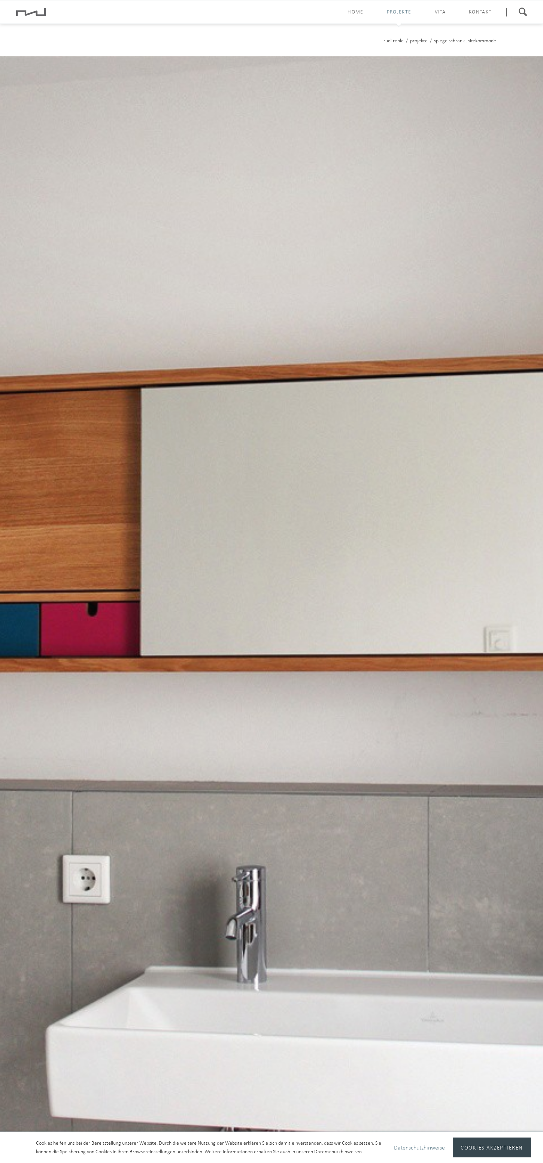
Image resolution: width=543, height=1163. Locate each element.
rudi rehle (393, 40)
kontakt (480, 12)
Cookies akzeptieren (492, 1147)
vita (440, 12)
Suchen (522, 12)
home (356, 12)
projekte (399, 12)
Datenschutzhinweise (419, 1147)
